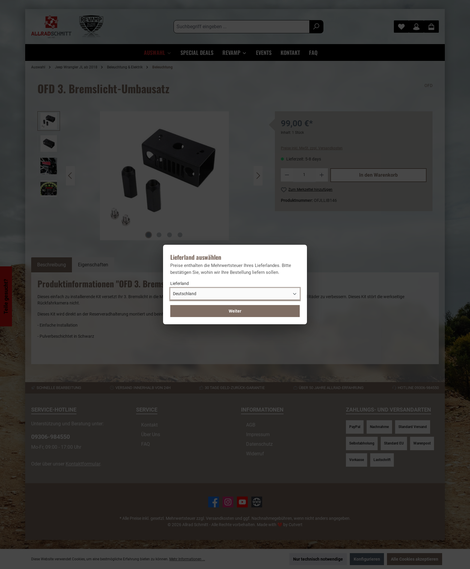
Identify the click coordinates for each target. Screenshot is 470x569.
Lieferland (179, 283)
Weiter (235, 311)
